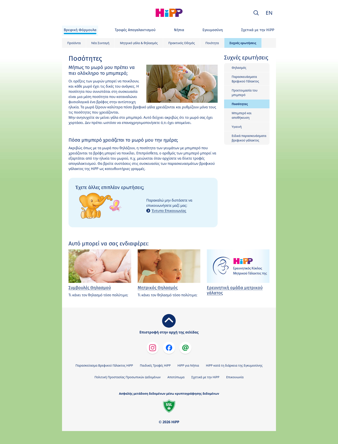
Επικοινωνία (235, 377)
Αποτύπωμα (176, 377)
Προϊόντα (74, 43)
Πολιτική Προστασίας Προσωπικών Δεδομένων (127, 377)
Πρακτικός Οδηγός (181, 43)
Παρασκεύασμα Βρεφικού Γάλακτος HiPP (104, 365)
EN (269, 12)
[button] (256, 13)
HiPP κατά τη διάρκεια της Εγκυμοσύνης (234, 365)
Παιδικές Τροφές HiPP (155, 365)
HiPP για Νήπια (188, 365)
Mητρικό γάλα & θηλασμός (139, 43)
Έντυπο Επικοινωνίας (168, 210)
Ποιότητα (212, 43)
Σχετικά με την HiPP (205, 377)
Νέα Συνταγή (100, 43)
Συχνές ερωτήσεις (243, 43)
